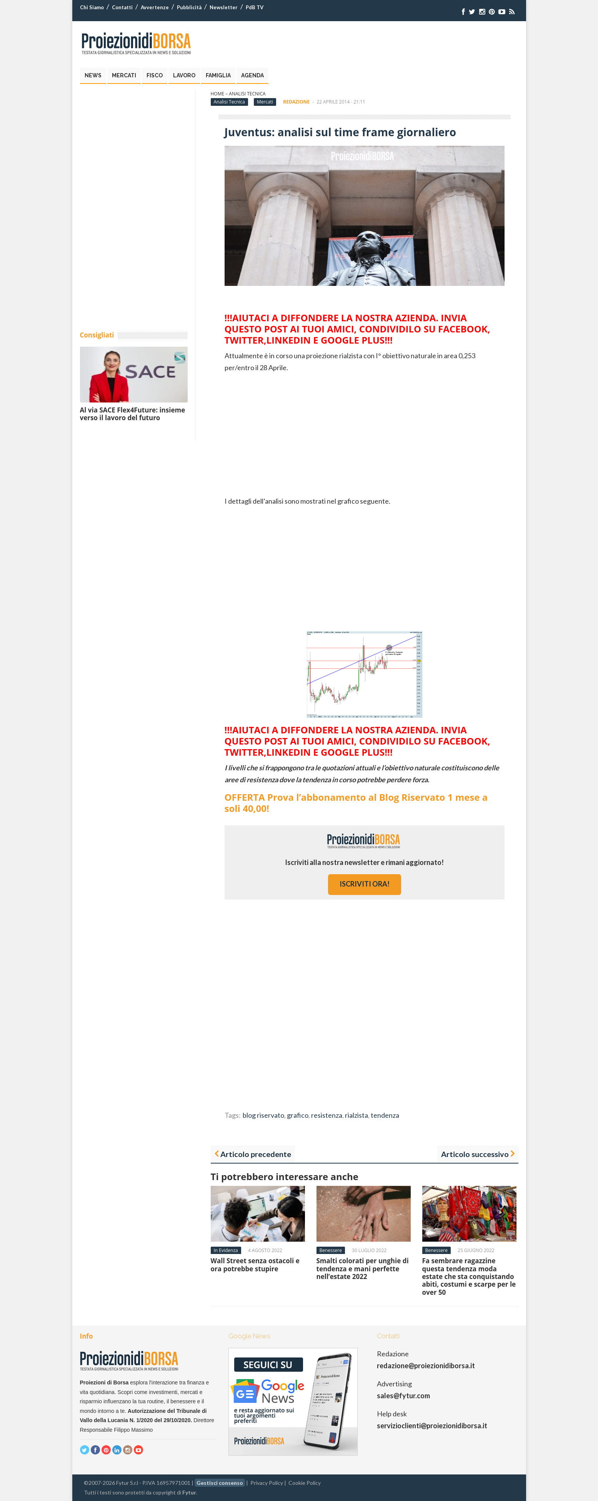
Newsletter (224, 7)
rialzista (356, 1115)
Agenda (252, 75)
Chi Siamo (92, 7)
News (93, 75)
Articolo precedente (255, 1154)
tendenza (385, 1115)
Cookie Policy (304, 1482)
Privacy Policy (266, 1482)
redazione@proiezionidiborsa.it (426, 1365)
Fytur (189, 1492)
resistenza (326, 1115)
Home (218, 93)
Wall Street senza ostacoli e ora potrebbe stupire (255, 1264)
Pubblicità (189, 7)
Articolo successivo (475, 1154)
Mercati (124, 75)
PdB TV (254, 7)
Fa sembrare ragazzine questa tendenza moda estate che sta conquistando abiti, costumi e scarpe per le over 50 (469, 1276)
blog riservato (263, 1115)
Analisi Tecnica (247, 93)
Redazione (296, 102)
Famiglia (218, 75)
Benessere (331, 1250)
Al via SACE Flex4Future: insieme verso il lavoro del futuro (132, 414)
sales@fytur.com (403, 1395)
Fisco (155, 75)
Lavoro (184, 75)
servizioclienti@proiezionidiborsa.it (432, 1425)
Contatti (122, 7)
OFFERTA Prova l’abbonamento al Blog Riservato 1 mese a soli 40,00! (356, 803)
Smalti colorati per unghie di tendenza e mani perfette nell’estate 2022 (362, 1268)
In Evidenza (226, 1250)
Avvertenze (155, 7)
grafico (297, 1115)
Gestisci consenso (220, 1482)
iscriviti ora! (365, 884)
